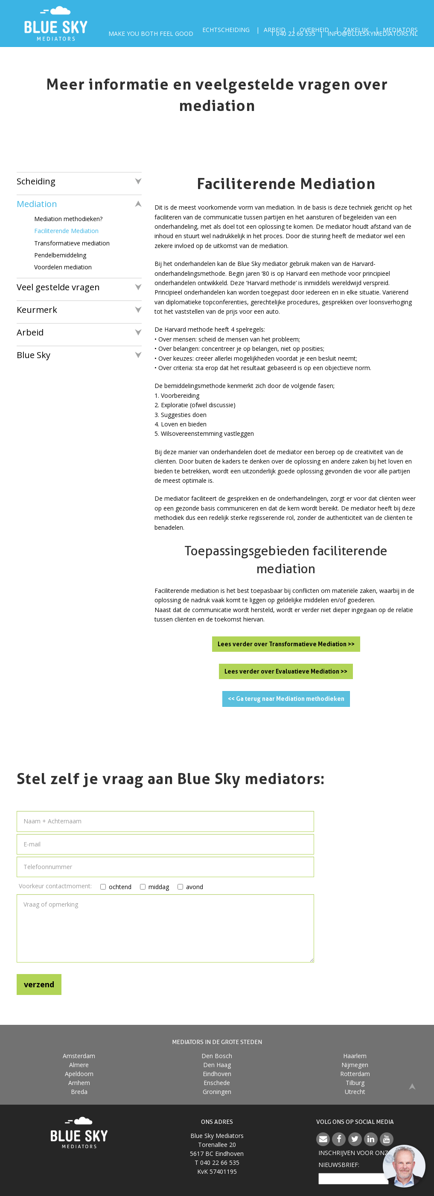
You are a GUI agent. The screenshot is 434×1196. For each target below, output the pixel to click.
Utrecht (355, 1092)
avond (186, 887)
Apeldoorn (79, 1074)
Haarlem (355, 1056)
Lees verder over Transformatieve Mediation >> (286, 644)
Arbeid (274, 30)
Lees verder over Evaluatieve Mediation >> (285, 671)
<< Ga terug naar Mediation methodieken (286, 698)
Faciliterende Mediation (66, 231)
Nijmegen (354, 1065)
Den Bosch (216, 1056)
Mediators (400, 30)
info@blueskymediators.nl (372, 38)
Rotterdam (355, 1074)
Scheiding (36, 181)
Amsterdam (79, 1056)
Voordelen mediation (63, 267)
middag (149, 887)
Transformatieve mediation (72, 243)
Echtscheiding (226, 30)
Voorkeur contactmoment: (55, 886)
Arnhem (79, 1083)
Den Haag (217, 1065)
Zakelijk (356, 30)
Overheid (314, 30)
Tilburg (355, 1083)
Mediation (37, 204)
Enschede (217, 1083)
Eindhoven (217, 1074)
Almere (79, 1065)
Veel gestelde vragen (58, 287)
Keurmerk (37, 309)
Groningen (217, 1092)
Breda (79, 1092)
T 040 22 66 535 (293, 38)
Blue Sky (33, 355)
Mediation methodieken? (68, 219)
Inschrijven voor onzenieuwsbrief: (355, 1159)
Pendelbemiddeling (60, 255)
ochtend (110, 887)
